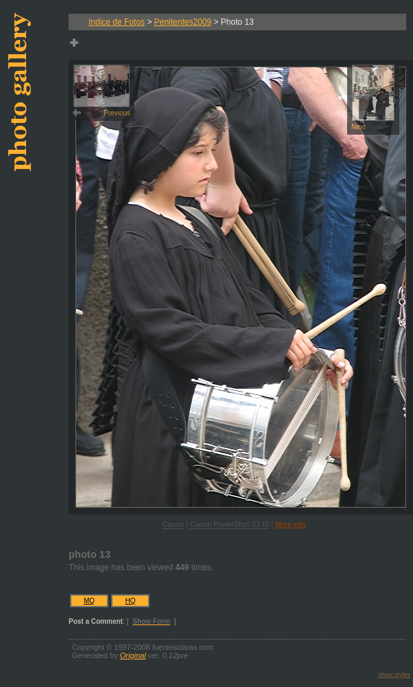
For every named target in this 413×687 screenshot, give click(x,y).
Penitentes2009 (182, 22)
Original (133, 655)
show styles (394, 674)
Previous (101, 91)
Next (372, 98)
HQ (131, 601)
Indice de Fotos (116, 22)
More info (290, 524)
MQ (89, 601)
